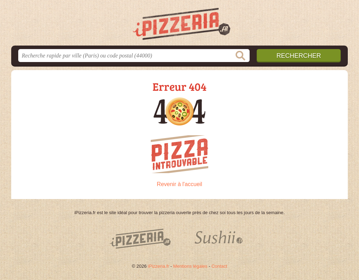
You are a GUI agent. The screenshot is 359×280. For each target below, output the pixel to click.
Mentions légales (190, 266)
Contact (219, 266)
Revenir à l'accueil (179, 184)
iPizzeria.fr (158, 266)
